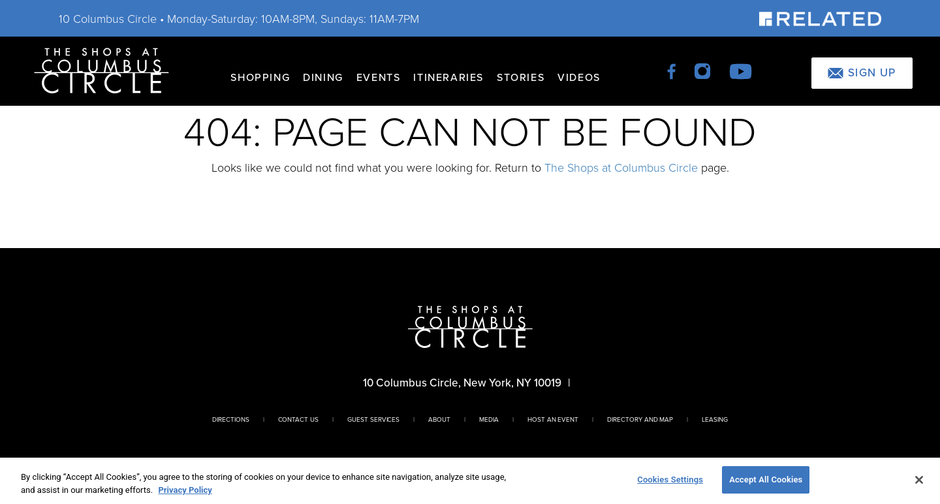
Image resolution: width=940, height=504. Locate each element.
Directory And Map (640, 419)
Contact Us (298, 419)
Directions (230, 419)
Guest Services (373, 419)
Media (489, 419)
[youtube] (740, 70)
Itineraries (448, 77)
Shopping (260, 77)
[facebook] (672, 70)
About (439, 419)
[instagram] (703, 70)
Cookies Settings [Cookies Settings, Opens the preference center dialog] (670, 479)
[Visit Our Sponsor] (820, 18)
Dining (323, 77)
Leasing (715, 419)
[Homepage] (101, 69)
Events (378, 77)
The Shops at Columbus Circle (621, 167)
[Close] (919, 479)
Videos (579, 77)
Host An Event (552, 419)
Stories (520, 77)
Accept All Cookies (765, 479)
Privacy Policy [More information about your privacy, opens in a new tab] (185, 490)
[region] (470, 481)
